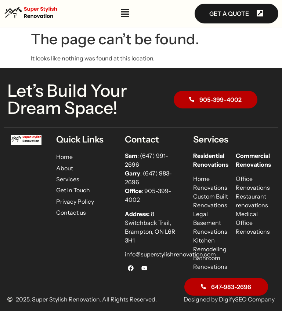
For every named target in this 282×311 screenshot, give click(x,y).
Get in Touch (73, 190)
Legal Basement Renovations (210, 222)
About (64, 168)
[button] (125, 13)
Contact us (71, 212)
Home (64, 156)
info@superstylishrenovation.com (170, 254)
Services (67, 179)
